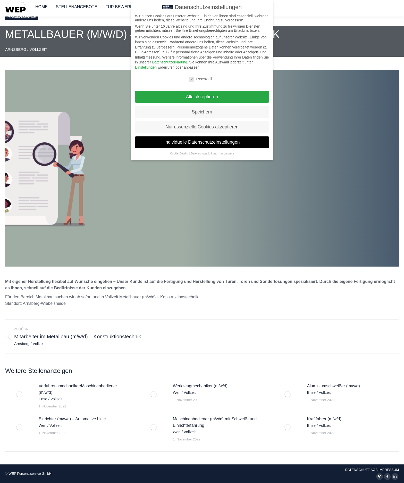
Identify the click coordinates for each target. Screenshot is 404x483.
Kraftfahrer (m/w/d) (324, 422)
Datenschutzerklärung (169, 59)
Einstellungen (146, 64)
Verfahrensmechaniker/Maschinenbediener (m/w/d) (78, 392)
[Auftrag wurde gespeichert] (19, 394)
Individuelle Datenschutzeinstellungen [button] (202, 139)
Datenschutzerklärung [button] (204, 150)
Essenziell (200, 75)
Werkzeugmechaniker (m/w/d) (200, 389)
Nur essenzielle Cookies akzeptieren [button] (201, 123)
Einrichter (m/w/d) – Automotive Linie (72, 422)
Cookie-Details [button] (179, 150)
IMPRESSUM (388, 470)
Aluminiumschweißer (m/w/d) (333, 389)
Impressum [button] (227, 150)
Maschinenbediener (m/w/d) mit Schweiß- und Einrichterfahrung (215, 425)
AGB (374, 470)
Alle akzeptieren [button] (202, 93)
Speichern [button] (202, 108)
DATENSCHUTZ (357, 470)
